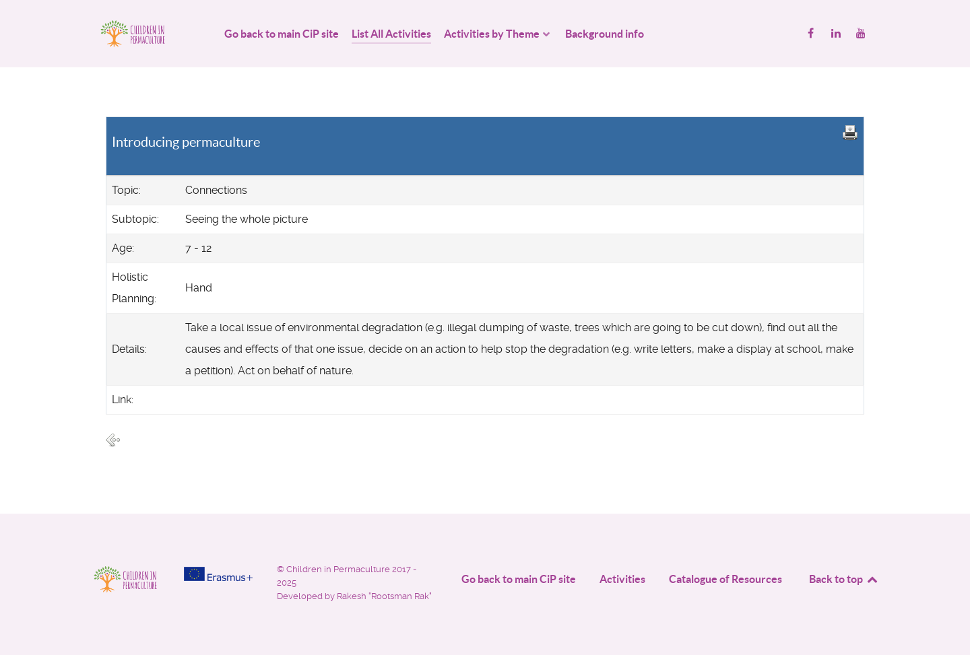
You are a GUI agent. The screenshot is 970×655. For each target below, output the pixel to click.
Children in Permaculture (339, 569)
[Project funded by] (218, 574)
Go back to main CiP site (518, 579)
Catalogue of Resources (725, 579)
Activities (622, 579)
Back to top (844, 579)
